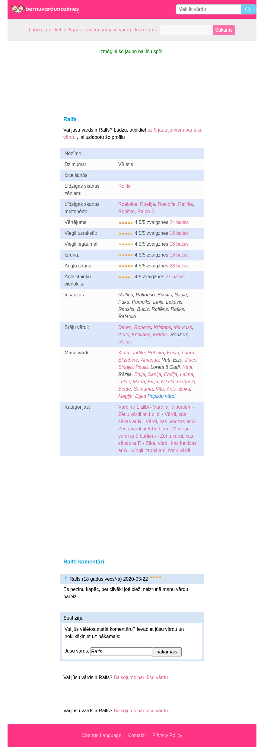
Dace (190, 359)
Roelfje (147, 204)
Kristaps (162, 327)
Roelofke (127, 204)
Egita (140, 396)
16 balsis (179, 233)
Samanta (143, 388)
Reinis (125, 341)
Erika (184, 388)
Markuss (183, 327)
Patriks (160, 334)
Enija (139, 374)
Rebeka (156, 352)
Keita (123, 352)
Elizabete (128, 359)
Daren (125, 327)
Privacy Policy (167, 735)
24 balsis (179, 222)
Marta (139, 381)
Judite (138, 352)
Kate (187, 367)
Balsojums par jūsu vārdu (141, 677)
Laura (188, 352)
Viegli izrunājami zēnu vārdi (161, 450)
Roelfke (126, 211)
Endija (170, 374)
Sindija (125, 367)
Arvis (123, 334)
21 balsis (175, 276)
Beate (124, 388)
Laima (186, 374)
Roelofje (167, 204)
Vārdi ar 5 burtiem (172, 407)
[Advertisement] (32, 131)
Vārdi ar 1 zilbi (133, 407)
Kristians (141, 334)
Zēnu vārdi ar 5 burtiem (143, 428)
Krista (173, 352)
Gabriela (186, 381)
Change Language (102, 735)
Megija (125, 396)
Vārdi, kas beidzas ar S (171, 421)
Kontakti (137, 735)
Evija (153, 381)
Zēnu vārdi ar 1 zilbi (139, 414)
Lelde (124, 381)
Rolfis (124, 186)
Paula (141, 367)
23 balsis (179, 265)
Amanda (150, 359)
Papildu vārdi (162, 396)
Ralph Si (146, 211)
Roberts (142, 327)
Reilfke (185, 204)
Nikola (167, 381)
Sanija (154, 374)
